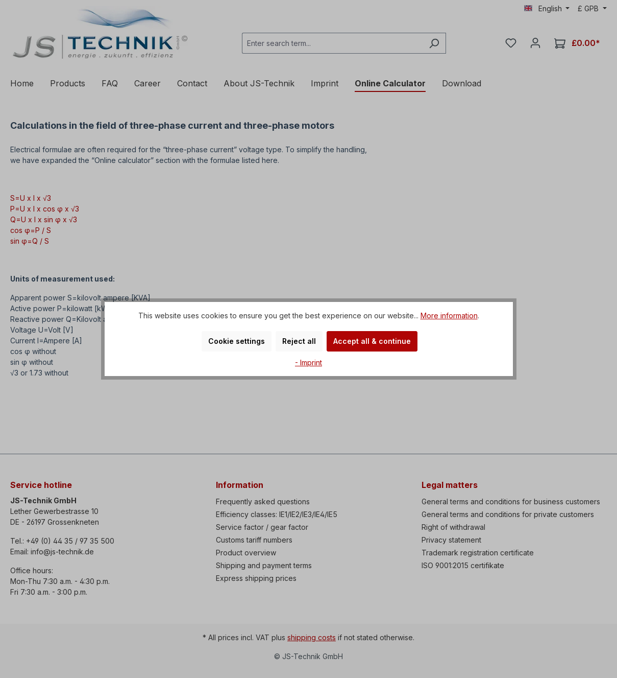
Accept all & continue (372, 341)
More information (449, 315)
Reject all (299, 341)
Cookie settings (236, 341)
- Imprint (308, 362)
